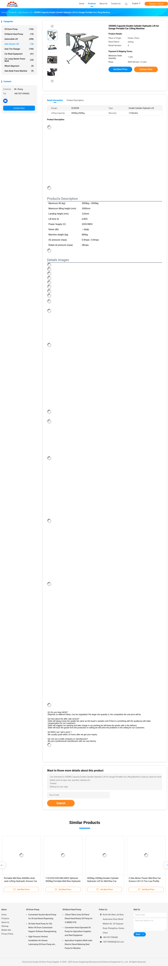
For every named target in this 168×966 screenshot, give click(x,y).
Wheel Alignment (19, 66)
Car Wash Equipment (19, 53)
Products (5, 918)
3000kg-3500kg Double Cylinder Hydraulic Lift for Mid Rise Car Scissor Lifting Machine (103, 881)
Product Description (75, 100)
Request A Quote (156, 4)
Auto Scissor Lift (19, 44)
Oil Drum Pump (19, 29)
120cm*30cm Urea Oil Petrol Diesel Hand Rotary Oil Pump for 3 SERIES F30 (78, 918)
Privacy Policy (7, 934)
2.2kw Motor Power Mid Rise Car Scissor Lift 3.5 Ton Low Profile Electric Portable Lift (145, 881)
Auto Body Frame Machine (19, 71)
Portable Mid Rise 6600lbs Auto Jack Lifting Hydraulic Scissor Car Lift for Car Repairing (20, 881)
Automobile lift (19, 39)
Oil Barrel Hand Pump (19, 34)
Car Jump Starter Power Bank (19, 60)
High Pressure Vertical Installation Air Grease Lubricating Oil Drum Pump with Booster (42, 940)
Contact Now (19, 108)
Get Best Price (120, 69)
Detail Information (55, 100)
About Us (5, 922)
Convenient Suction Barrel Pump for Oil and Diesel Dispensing (42, 917)
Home (4, 915)
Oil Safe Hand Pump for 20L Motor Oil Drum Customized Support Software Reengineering (42, 927)
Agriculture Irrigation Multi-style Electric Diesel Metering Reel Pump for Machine (78, 944)
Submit (60, 803)
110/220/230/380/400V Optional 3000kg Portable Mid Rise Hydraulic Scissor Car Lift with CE (63, 881)
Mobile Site (6, 930)
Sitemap (4, 926)
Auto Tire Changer (19, 49)
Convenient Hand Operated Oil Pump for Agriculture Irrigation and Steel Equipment (78, 931)
